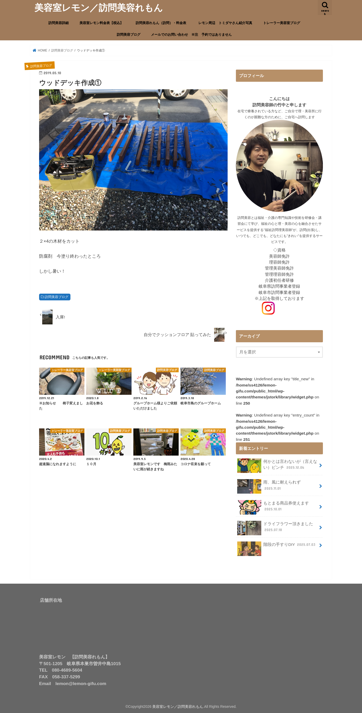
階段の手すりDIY (277, 546)
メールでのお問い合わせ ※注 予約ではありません (191, 34)
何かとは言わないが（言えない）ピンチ (277, 465)
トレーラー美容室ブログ (281, 23)
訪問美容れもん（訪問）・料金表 (163, 23)
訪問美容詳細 (58, 23)
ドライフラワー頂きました (275, 528)
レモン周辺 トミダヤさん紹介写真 (225, 23)
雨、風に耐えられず (269, 486)
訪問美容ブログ (128, 34)
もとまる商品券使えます (273, 507)
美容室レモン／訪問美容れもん (98, 7)
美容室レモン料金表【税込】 (101, 23)
